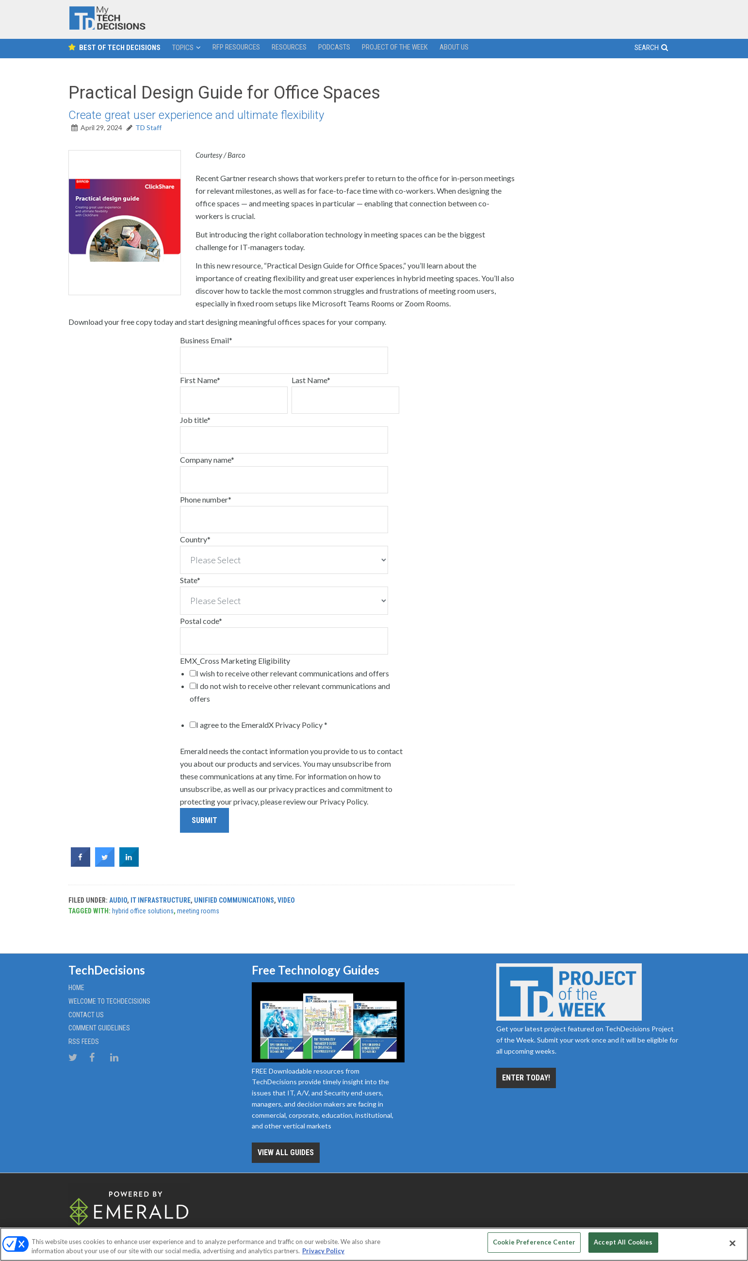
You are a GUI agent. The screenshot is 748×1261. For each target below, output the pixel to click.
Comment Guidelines (99, 1028)
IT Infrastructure (160, 900)
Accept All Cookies (623, 1242)
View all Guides (286, 1152)
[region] (374, 1244)
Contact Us (86, 1015)
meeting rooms (198, 911)
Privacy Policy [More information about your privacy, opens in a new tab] (323, 1250)
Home (76, 988)
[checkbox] (294, 686)
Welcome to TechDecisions (109, 1001)
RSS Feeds (83, 1041)
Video (286, 900)
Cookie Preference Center (534, 1242)
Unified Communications (234, 900)
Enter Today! (526, 1077)
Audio (118, 900)
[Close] (732, 1243)
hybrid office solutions (143, 911)
